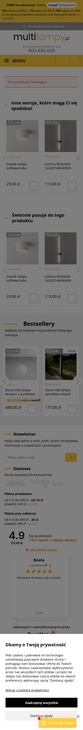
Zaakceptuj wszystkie (41, 703)
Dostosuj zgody (41, 716)
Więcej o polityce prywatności (27, 690)
